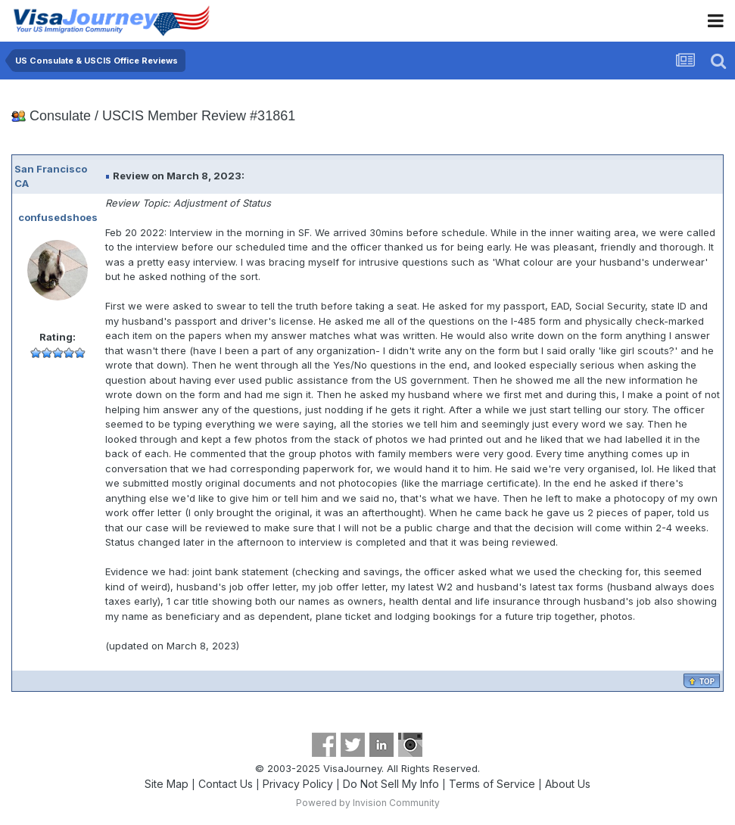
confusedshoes (58, 217)
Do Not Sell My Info (391, 783)
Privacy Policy (298, 783)
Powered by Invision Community (368, 802)
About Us (567, 783)
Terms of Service (492, 783)
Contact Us (225, 783)
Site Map (166, 783)
